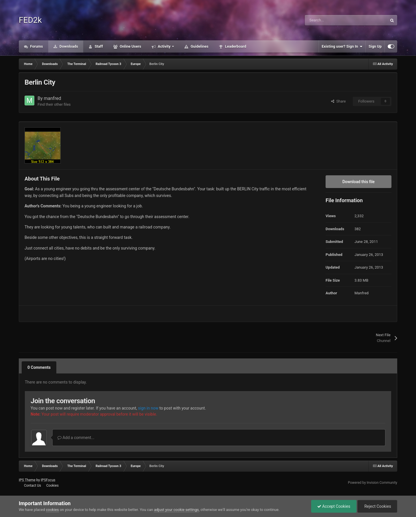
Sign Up (375, 46)
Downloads (68, 46)
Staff (98, 46)
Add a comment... (75, 437)
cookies (52, 509)
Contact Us (32, 485)
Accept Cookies (333, 506)
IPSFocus (48, 480)
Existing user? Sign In (342, 46)
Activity (164, 46)
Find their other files (54, 104)
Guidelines (199, 46)
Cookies (52, 485)
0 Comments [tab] (39, 367)
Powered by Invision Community (372, 483)
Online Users (130, 46)
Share (338, 101)
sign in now (148, 408)
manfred (52, 98)
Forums (36, 46)
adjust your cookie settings (176, 509)
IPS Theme (27, 480)
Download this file (358, 181)
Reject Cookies (377, 506)
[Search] (334, 20)
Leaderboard (235, 46)
